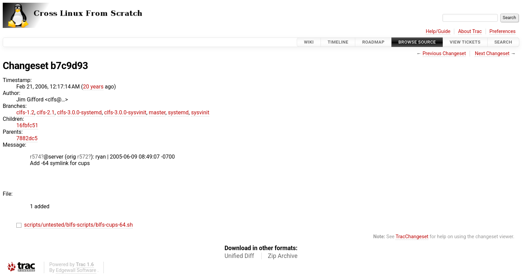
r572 (82, 156)
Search (503, 42)
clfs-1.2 (25, 112)
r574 (35, 156)
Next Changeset (492, 53)
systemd (178, 112)
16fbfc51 (27, 125)
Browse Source (417, 42)
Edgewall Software (76, 270)
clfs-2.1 (46, 112)
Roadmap (373, 42)
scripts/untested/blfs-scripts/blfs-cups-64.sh (78, 225)
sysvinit (200, 112)
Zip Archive (282, 256)
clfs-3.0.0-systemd (79, 112)
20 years (93, 86)
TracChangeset (411, 237)
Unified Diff (239, 256)
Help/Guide (438, 31)
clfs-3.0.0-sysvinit (125, 112)
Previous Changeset (444, 53)
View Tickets (465, 42)
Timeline (338, 42)
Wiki (309, 42)
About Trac (470, 31)
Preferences (502, 31)
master (157, 112)
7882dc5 (26, 138)
